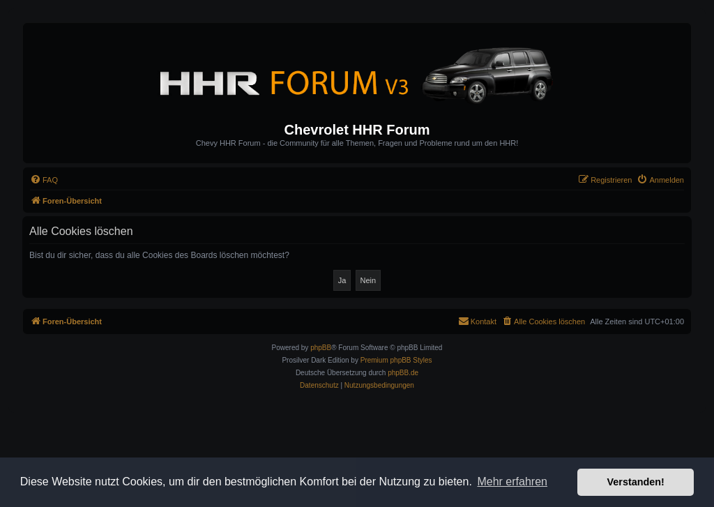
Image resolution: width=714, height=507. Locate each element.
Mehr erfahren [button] (512, 481)
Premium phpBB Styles (396, 360)
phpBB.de (403, 373)
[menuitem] (44, 180)
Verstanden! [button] (635, 481)
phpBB (320, 347)
